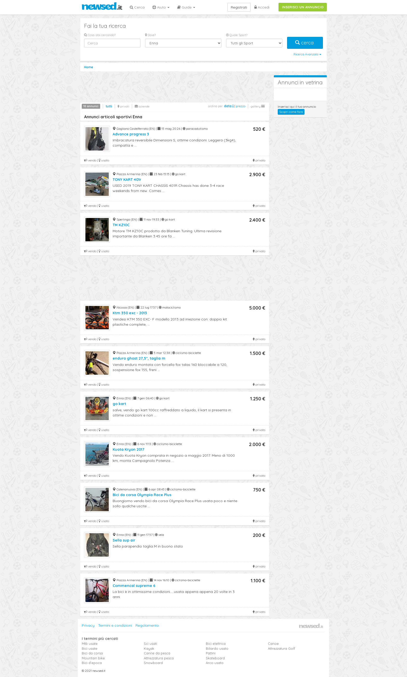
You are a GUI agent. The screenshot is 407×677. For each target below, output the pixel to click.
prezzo (240, 106)
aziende (142, 106)
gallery (257, 106)
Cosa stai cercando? (100, 35)
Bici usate (89, 648)
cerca (305, 43)
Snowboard (153, 663)
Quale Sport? (236, 35)
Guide (186, 7)
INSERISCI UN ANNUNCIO (302, 7)
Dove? (150, 35)
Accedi (261, 7)
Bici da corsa (92, 653)
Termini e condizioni (115, 625)
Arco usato (214, 663)
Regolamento (147, 625)
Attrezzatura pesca (159, 658)
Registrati (239, 7)
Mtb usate (90, 643)
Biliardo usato (217, 648)
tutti (109, 106)
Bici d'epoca (92, 663)
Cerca (137, 7)
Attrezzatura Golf (281, 648)
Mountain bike (93, 658)
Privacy (88, 625)
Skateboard (215, 658)
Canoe (273, 643)
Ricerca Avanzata (307, 54)
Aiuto (160, 7)
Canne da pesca (157, 653)
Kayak (149, 648)
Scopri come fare (291, 112)
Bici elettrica (216, 643)
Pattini (210, 653)
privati (123, 106)
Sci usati (150, 643)
